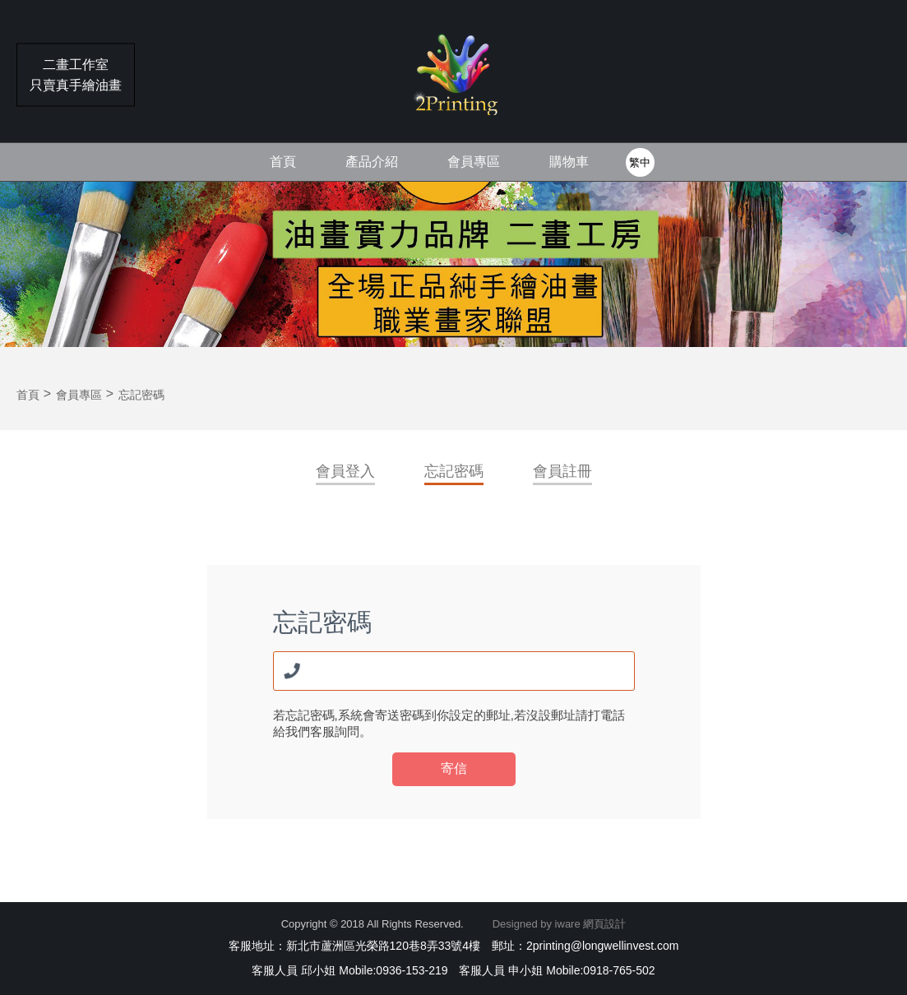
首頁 (283, 162)
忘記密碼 (454, 471)
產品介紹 (371, 162)
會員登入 (345, 471)
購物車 (569, 162)
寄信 (454, 768)
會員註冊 (562, 471)
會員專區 (473, 162)
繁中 (639, 162)
